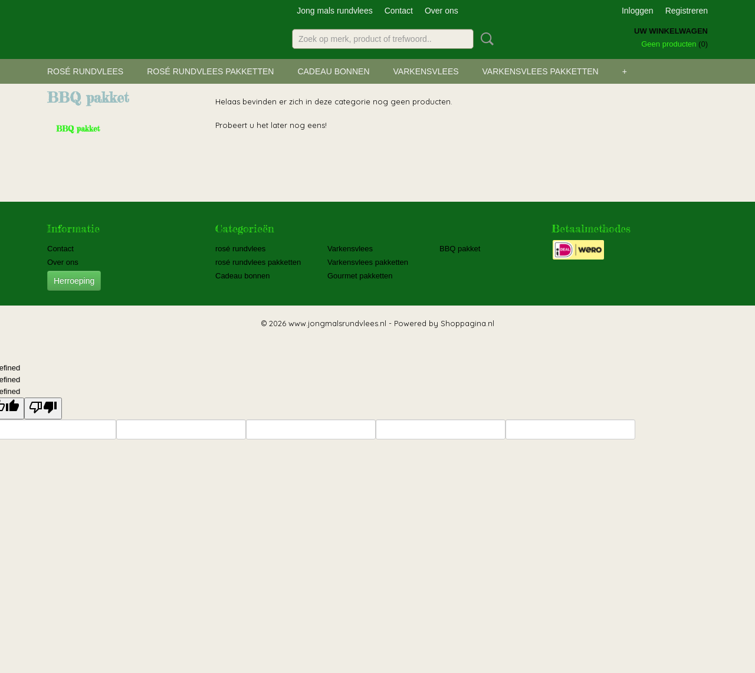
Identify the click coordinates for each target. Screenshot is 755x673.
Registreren (686, 10)
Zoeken (485, 39)
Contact (399, 10)
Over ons (441, 10)
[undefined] (43, 408)
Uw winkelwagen (671, 31)
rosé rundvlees (85, 71)
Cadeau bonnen (333, 71)
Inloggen (638, 10)
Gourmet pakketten (360, 275)
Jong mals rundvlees (334, 10)
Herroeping (74, 280)
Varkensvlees (426, 71)
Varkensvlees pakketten (540, 71)
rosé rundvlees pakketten (210, 71)
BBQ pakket (78, 128)
